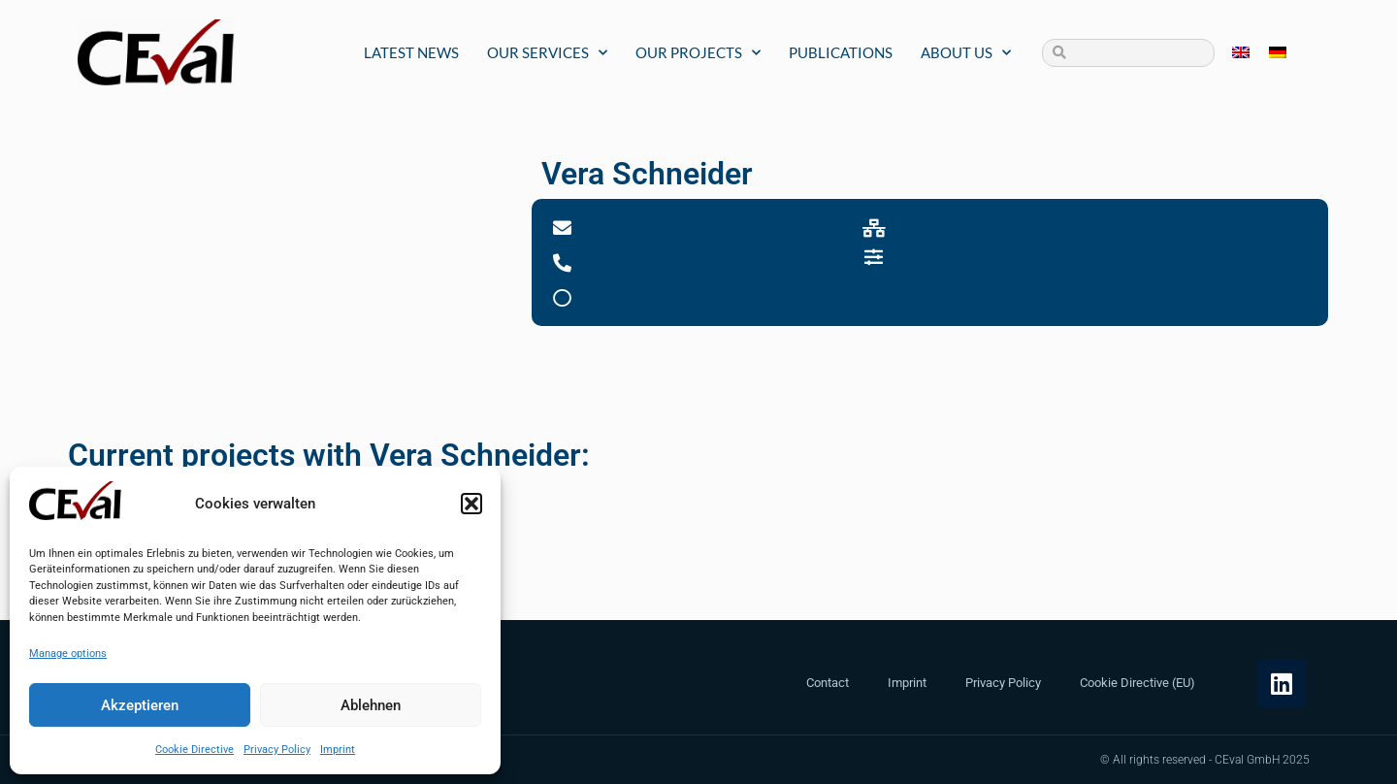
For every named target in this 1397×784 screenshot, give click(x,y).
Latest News (411, 52)
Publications (841, 52)
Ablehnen (371, 705)
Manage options (68, 653)
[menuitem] (1240, 53)
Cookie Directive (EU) (1137, 682)
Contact (827, 682)
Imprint (337, 749)
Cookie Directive (194, 749)
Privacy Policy (277, 749)
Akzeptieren (140, 705)
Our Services (547, 53)
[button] (471, 503)
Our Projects (698, 53)
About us (966, 53)
